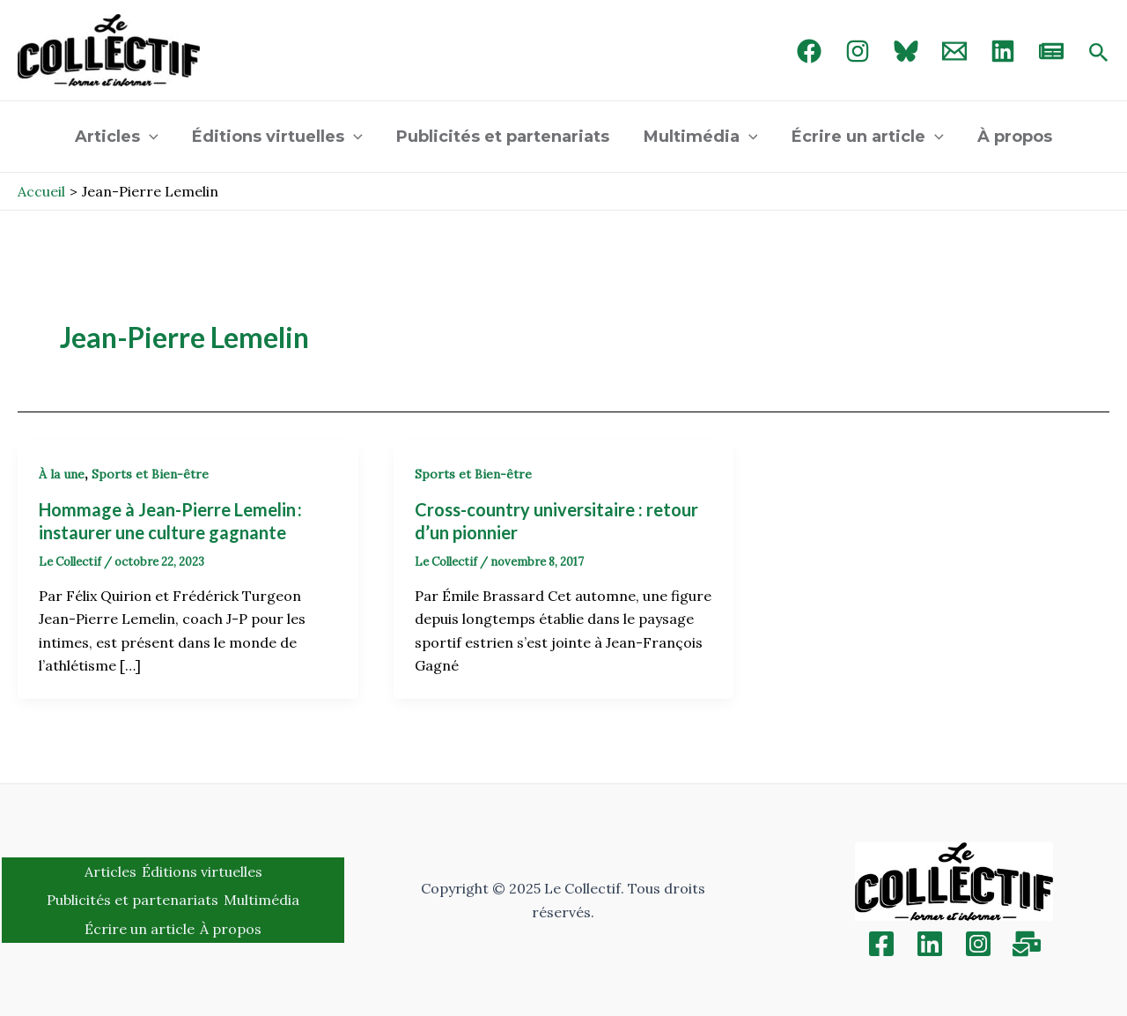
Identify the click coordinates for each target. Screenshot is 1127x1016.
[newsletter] (1051, 51)
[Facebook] (809, 51)
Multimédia (700, 136)
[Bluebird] (906, 51)
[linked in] (1003, 51)
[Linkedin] (930, 944)
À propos (1009, 136)
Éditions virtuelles (280, 136)
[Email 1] (954, 51)
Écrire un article (864, 136)
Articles (122, 136)
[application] (154, 136)
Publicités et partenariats (504, 136)
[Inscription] (1027, 944)
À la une (62, 474)
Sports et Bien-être (150, 474)
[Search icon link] (1098, 54)
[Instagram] (857, 51)
